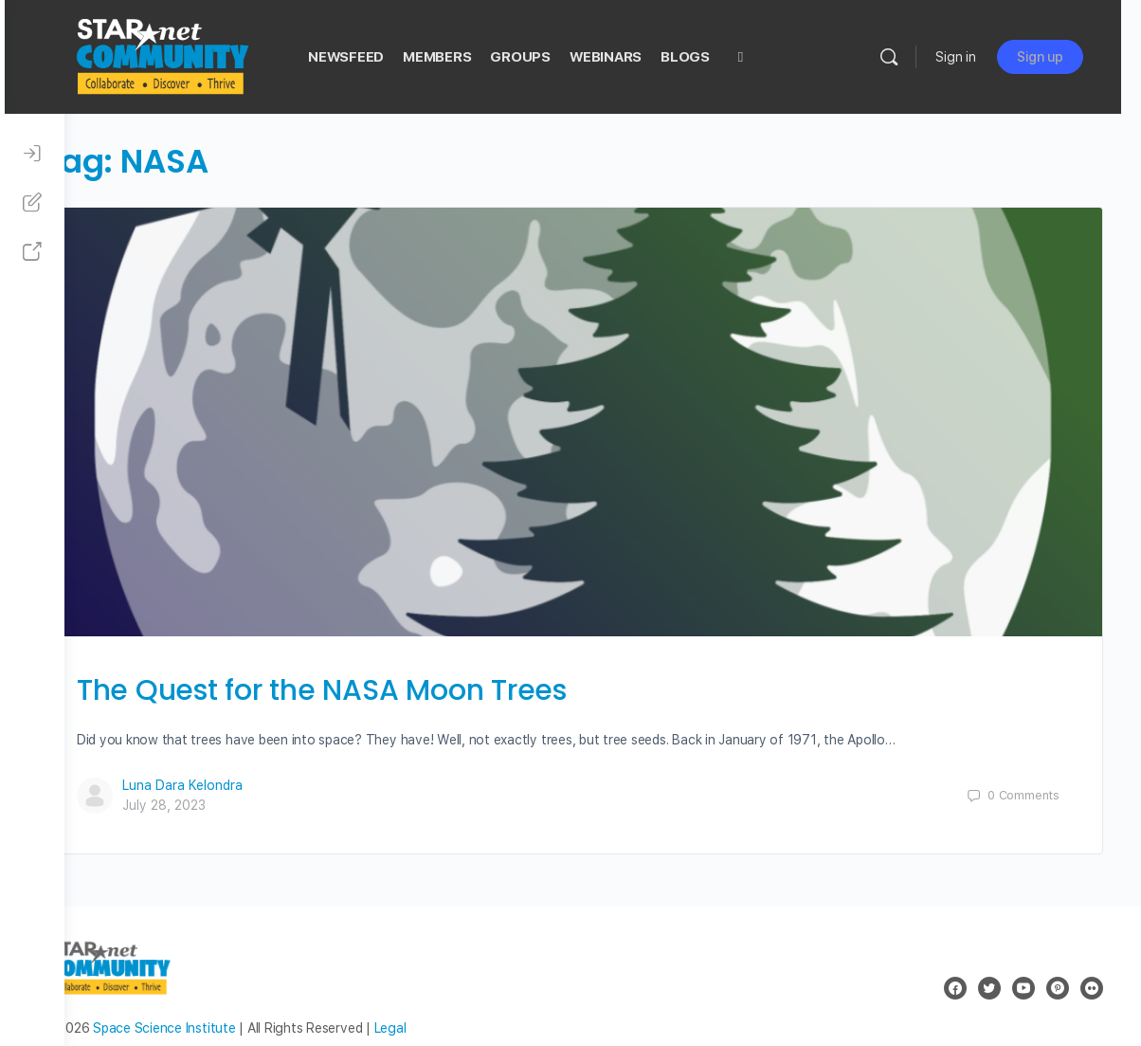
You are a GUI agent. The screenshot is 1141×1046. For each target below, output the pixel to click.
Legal (450, 1010)
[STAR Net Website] (32, 252)
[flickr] (1091, 971)
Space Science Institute (224, 1010)
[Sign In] (32, 153)
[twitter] (989, 971)
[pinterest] (1057, 971)
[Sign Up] (32, 203)
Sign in (975, 56)
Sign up (1060, 56)
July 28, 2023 (223, 781)
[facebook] (955, 971)
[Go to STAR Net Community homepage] (220, 54)
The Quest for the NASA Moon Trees (381, 666)
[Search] (909, 57)
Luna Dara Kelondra (242, 761)
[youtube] (1023, 971)
